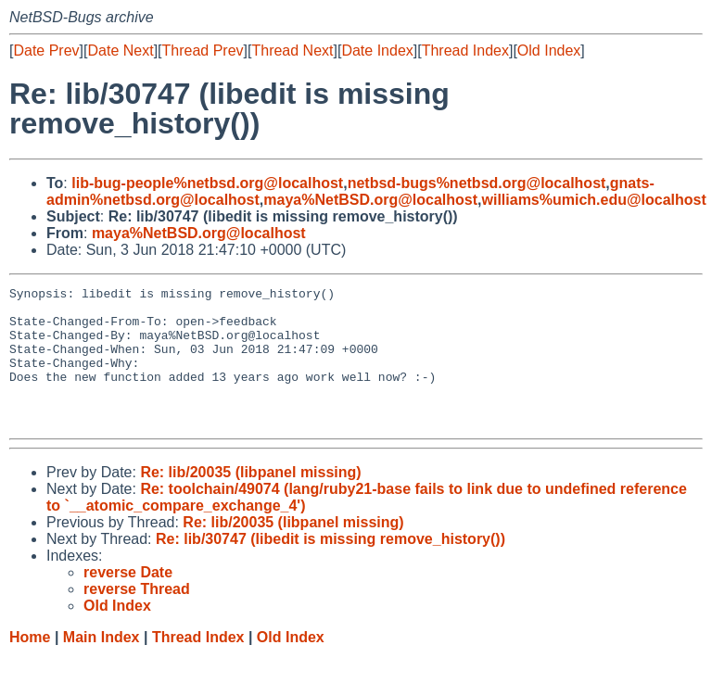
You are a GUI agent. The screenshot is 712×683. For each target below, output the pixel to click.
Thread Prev (203, 50)
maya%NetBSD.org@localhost (370, 200)
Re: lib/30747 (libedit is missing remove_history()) (330, 567)
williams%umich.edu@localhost (594, 200)
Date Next (120, 50)
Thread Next (292, 50)
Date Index (377, 50)
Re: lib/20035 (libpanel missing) (250, 500)
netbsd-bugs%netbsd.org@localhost (477, 183)
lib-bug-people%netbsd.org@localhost (207, 183)
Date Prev (46, 50)
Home (29, 665)
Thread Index (465, 50)
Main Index (101, 665)
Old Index (548, 50)
